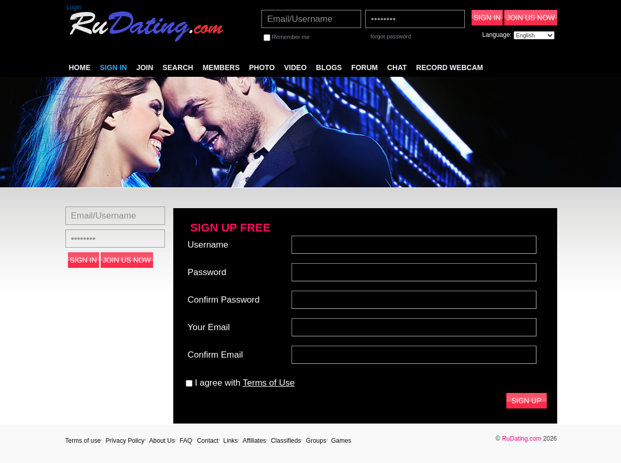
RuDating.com (521, 438)
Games (341, 440)
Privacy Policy (125, 440)
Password (207, 272)
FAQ (186, 440)
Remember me (287, 37)
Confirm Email (215, 355)
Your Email (209, 327)
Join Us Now (530, 17)
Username (208, 245)
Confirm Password (224, 300)
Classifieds (286, 440)
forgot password (390, 36)
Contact (207, 440)
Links (230, 440)
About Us (162, 440)
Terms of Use (269, 383)
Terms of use (83, 440)
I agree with (240, 383)
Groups (316, 440)
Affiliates (254, 440)
